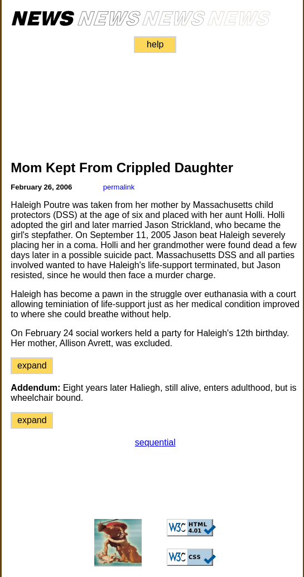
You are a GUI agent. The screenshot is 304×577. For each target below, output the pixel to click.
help (155, 44)
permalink (118, 187)
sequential (155, 442)
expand (32, 365)
